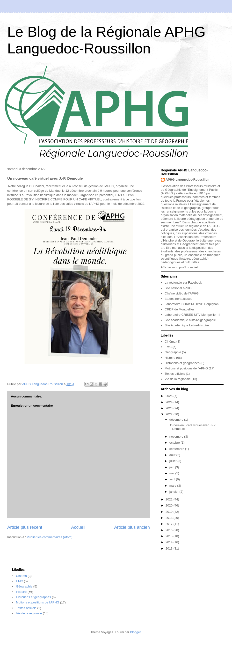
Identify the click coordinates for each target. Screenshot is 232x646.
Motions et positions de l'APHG (186, 368)
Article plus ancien (132, 527)
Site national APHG (178, 288)
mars (173, 485)
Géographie (173, 352)
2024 (170, 402)
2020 (170, 505)
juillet (173, 461)
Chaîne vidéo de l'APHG (182, 293)
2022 (170, 414)
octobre (175, 442)
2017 (170, 524)
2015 (170, 536)
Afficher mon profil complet (179, 267)
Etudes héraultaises (178, 299)
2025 (170, 396)
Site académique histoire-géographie (190, 320)
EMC (168, 347)
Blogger (135, 632)
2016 (170, 530)
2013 (170, 548)
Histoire (170, 358)
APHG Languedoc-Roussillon (187, 179)
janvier (174, 491)
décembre (176, 419)
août (172, 455)
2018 (170, 518)
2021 (170, 499)
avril (172, 479)
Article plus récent (24, 527)
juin (172, 467)
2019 (170, 512)
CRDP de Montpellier (179, 309)
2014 (170, 542)
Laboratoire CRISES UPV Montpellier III (192, 314)
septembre (177, 449)
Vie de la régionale (177, 379)
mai (172, 473)
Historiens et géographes (182, 363)
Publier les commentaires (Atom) (49, 537)
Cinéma (170, 341)
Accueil (78, 527)
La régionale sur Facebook (183, 282)
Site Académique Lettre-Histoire (187, 325)
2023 (170, 408)
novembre (176, 436)
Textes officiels (175, 373)
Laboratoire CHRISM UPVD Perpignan (191, 304)
